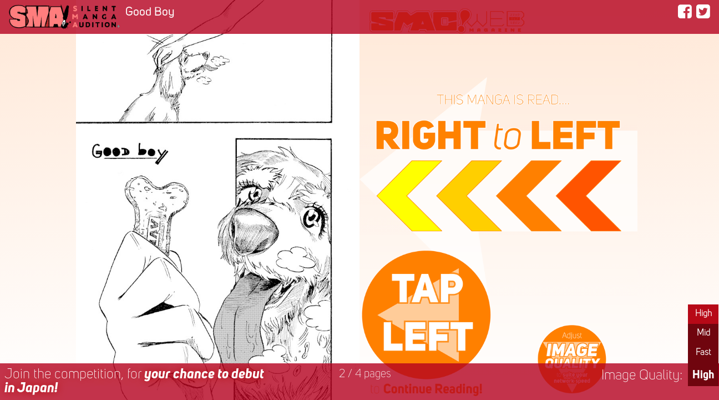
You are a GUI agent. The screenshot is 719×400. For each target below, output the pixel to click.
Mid (703, 333)
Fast (703, 352)
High (703, 313)
